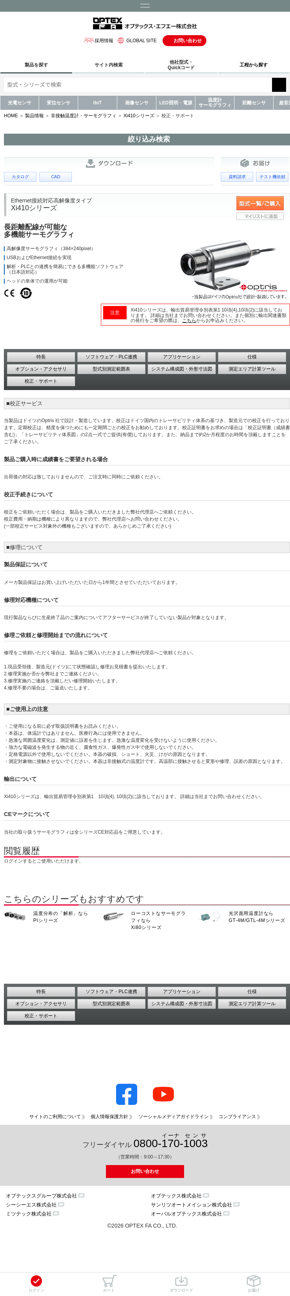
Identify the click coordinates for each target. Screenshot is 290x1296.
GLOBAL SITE (136, 40)
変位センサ (58, 103)
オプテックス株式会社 (176, 1196)
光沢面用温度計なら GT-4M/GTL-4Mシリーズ (257, 917)
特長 (41, 357)
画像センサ (137, 103)
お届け (253, 1283)
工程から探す (254, 65)
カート (108, 1283)
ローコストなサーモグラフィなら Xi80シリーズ (158, 920)
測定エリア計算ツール (252, 369)
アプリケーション (181, 357)
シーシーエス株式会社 (31, 1205)
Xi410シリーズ (139, 115)
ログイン (36, 1283)
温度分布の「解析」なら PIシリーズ (60, 917)
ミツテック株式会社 (29, 1214)
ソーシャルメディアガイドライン (173, 1116)
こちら (189, 320)
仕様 (252, 357)
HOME (11, 115)
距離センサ (254, 103)
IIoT (97, 103)
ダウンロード (181, 1283)
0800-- (171, 1141)
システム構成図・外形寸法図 (181, 369)
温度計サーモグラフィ (215, 102)
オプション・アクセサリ (41, 369)
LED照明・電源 (175, 103)
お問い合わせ (188, 40)
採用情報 (98, 40)
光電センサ (19, 103)
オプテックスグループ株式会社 (41, 1196)
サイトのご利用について (55, 1116)
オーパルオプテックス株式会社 (186, 1214)
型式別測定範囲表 (111, 369)
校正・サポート (41, 381)
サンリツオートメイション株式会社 (191, 1205)
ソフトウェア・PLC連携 (111, 357)
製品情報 (34, 115)
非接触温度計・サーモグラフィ (83, 115)
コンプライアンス (237, 1116)
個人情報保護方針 (109, 1116)
